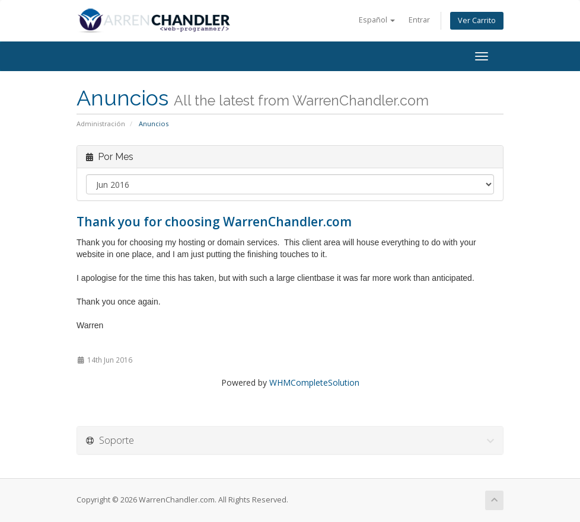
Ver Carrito (477, 20)
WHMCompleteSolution (314, 382)
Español (377, 20)
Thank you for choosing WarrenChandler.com (214, 221)
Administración (101, 123)
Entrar (419, 20)
